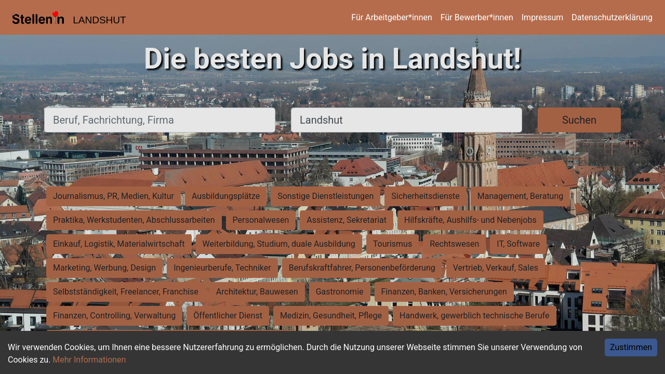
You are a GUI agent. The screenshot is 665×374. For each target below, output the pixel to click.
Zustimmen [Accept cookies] (631, 347)
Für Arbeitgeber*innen (391, 17)
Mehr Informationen (89, 360)
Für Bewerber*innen (477, 17)
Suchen (579, 120)
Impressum (543, 17)
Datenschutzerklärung (612, 17)
